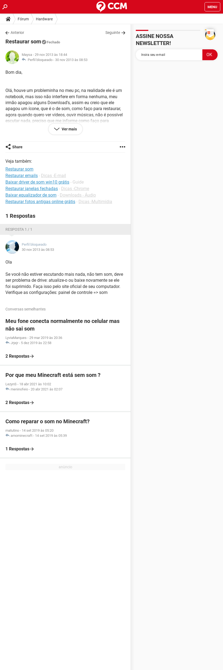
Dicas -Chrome (75, 188)
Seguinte (112, 32)
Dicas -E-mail (53, 175)
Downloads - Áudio (78, 195)
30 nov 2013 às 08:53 (71, 60)
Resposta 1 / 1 (18, 229)
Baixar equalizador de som (30, 195)
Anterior (17, 32)
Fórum (23, 19)
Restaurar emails (21, 175)
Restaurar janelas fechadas (31, 188)
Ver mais (69, 129)
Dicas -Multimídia (95, 201)
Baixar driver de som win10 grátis (37, 182)
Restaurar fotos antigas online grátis (40, 201)
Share (17, 147)
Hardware (44, 19)
